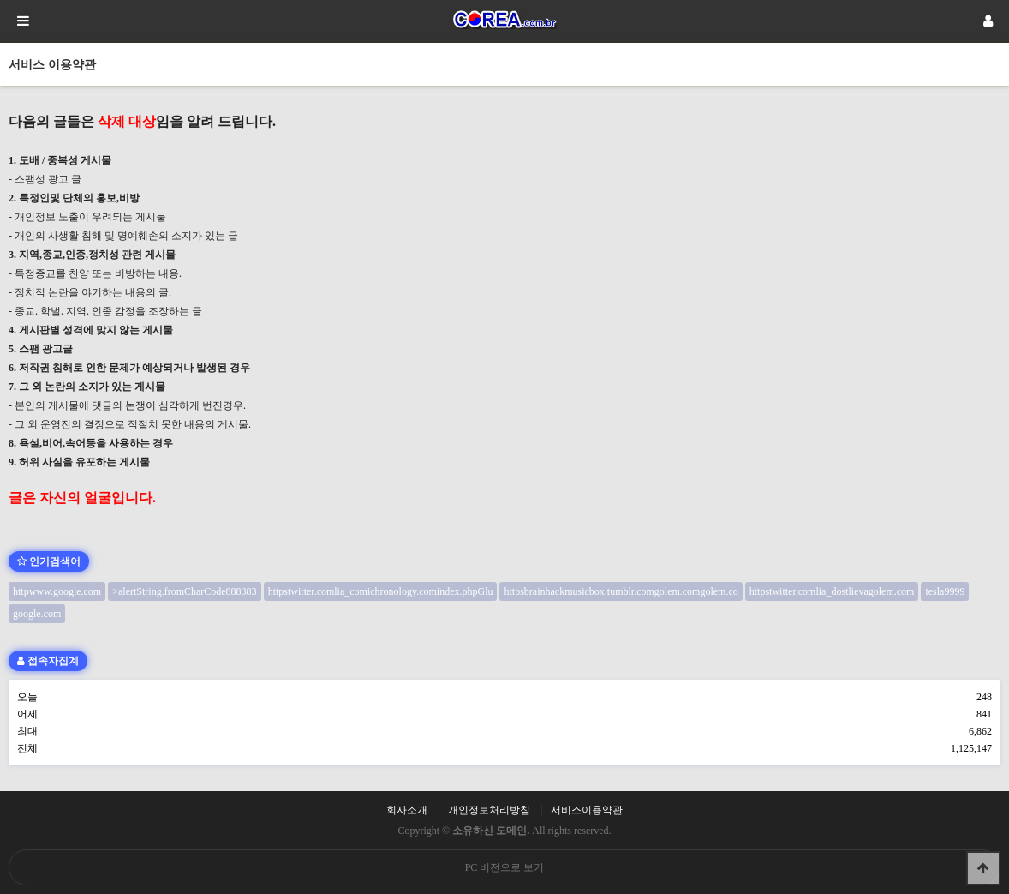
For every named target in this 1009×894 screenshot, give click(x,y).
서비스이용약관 (587, 810)
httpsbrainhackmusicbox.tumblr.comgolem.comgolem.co (620, 591)
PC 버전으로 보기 (505, 867)
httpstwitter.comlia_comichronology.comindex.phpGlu (380, 591)
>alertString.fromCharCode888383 (184, 591)
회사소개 (406, 810)
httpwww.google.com (57, 591)
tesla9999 (944, 591)
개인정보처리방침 (489, 810)
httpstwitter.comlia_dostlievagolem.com (832, 591)
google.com (37, 614)
